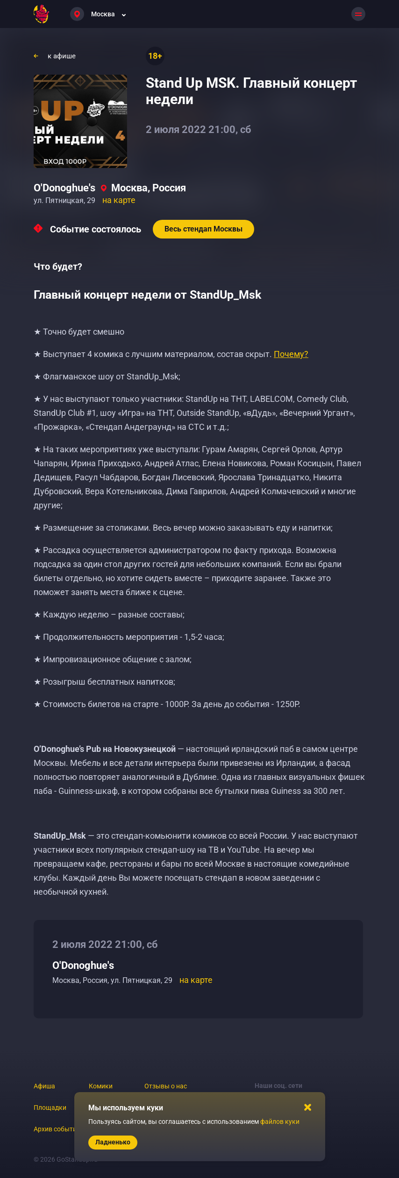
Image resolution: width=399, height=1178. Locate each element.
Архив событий (57, 1129)
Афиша (44, 1086)
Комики (101, 1086)
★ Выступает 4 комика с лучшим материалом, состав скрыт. (171, 354)
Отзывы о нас (165, 1086)
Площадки (50, 1107)
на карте (118, 200)
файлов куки (279, 1121)
